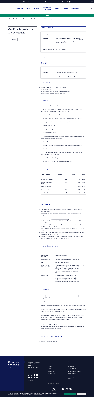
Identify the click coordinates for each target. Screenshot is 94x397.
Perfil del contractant (72, 368)
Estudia (28, 8)
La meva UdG (65, 1)
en (92, 1)
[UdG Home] (47, 9)
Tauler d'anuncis (51, 369)
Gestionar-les (81, 394)
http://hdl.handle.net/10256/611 (58, 218)
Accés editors (70, 378)
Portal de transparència (72, 365)
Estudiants (33, 1)
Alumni (37, 1)
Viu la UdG (66, 8)
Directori (59, 1)
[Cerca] (91, 8)
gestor (20, 394)
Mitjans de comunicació (50, 1)
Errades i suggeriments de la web (74, 376)
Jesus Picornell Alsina (72, 72)
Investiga (57, 8)
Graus (49, 365)
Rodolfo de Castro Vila (61, 72)
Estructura (36, 8)
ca (90, 1)
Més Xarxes (30, 380)
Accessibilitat (70, 369)
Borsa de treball (51, 371)
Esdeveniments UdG (52, 374)
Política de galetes (71, 373)
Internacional (75, 8)
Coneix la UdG (19, 8)
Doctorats (50, 368)
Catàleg (48, 211)
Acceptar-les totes (70, 394)
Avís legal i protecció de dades (74, 371)
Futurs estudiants (26, 1)
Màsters (50, 366)
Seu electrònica (70, 366)
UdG (9, 19)
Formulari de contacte (33, 370)
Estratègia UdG (51, 373)
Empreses (42, 1)
